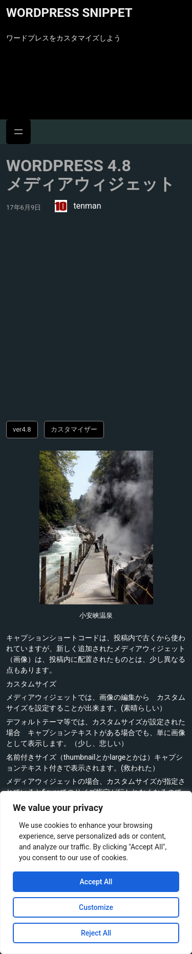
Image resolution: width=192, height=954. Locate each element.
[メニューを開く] (18, 131)
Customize (96, 907)
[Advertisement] (96, 320)
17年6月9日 (23, 207)
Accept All (96, 882)
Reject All (96, 933)
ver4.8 (22, 429)
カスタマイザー (74, 429)
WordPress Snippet (69, 13)
